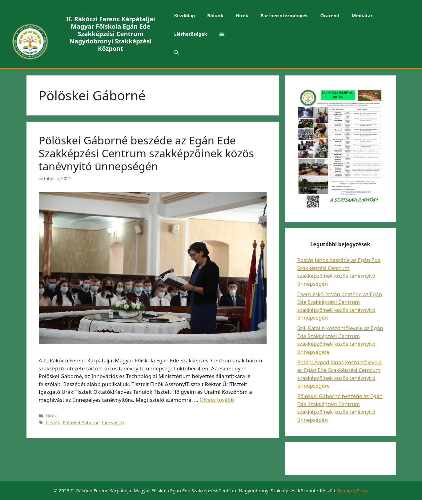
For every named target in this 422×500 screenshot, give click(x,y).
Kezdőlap (184, 15)
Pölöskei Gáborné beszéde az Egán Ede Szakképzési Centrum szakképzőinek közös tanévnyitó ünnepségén (146, 153)
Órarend (330, 15)
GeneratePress (352, 490)
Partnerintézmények (284, 15)
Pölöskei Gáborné (81, 422)
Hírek (242, 15)
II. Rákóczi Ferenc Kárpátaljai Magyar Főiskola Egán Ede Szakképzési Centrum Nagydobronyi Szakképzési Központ (110, 34)
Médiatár (362, 15)
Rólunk (215, 15)
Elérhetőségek (190, 34)
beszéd (53, 422)
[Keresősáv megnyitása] (176, 52)
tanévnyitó (113, 422)
